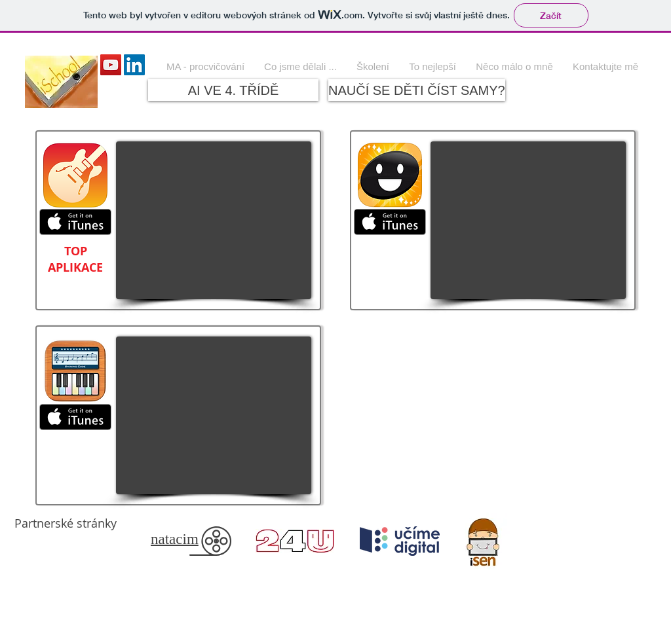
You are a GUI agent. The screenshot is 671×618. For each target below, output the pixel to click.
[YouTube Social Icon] (110, 64)
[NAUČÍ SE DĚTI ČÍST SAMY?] (416, 90)
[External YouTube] (213, 220)
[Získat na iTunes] (75, 222)
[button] (300, 66)
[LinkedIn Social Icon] (134, 64)
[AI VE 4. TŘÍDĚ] (233, 90)
